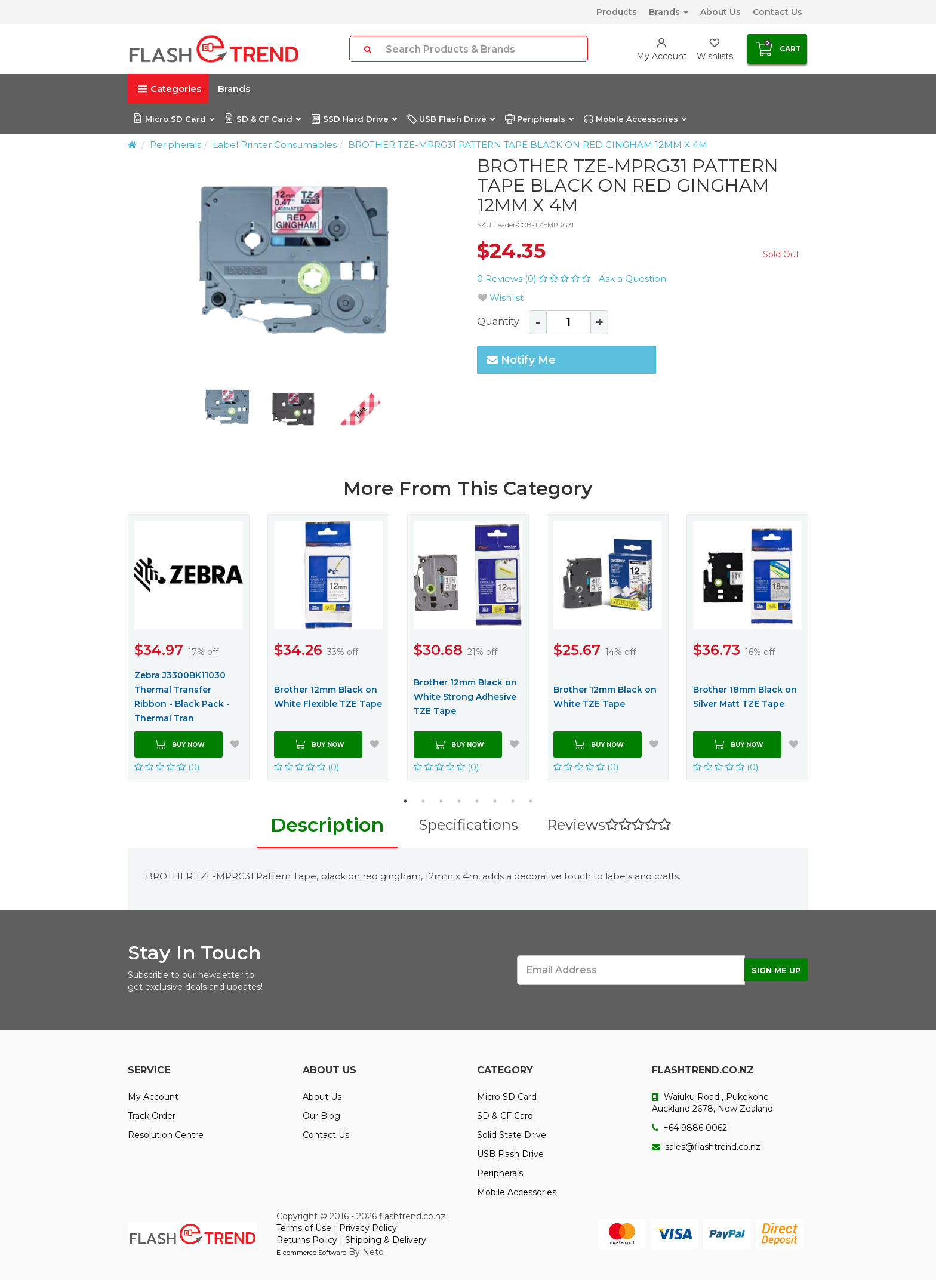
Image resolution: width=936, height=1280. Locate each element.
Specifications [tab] (468, 824)
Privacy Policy (368, 1228)
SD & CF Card (262, 119)
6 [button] (495, 801)
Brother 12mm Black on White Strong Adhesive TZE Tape (465, 696)
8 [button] (531, 801)
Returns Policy (306, 1240)
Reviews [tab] (609, 824)
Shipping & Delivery (385, 1240)
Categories (169, 88)
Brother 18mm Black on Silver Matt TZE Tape (745, 696)
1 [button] (405, 801)
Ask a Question (632, 278)
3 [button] (441, 801)
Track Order (152, 1115)
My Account (153, 1096)
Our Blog (321, 1115)
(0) (167, 767)
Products (616, 12)
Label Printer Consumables (275, 144)
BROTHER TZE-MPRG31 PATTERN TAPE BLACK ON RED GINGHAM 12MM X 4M (527, 144)
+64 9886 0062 (689, 1127)
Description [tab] (327, 824)
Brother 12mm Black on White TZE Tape (605, 696)
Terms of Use (303, 1228)
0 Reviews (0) (535, 278)
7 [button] (513, 801)
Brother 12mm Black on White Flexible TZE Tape (328, 696)
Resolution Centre (166, 1135)
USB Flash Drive (451, 119)
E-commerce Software (311, 1252)
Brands (668, 12)
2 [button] (423, 801)
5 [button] (477, 801)
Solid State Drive (511, 1135)
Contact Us (777, 12)
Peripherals (539, 119)
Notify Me (521, 360)
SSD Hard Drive (354, 119)
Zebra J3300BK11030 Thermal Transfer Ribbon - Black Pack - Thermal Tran (182, 697)
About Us (720, 12)
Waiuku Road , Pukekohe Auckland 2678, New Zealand (712, 1102)
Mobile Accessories (634, 119)
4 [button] (459, 801)
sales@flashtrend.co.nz (706, 1146)
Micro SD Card (173, 119)
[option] (293, 260)
